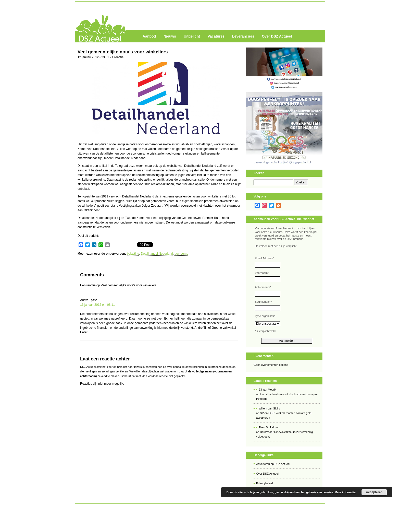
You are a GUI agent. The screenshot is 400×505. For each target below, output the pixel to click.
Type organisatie (265, 316)
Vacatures (216, 36)
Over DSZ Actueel (277, 36)
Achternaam (263, 287)
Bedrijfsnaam (263, 301)
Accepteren (374, 492)
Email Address (264, 258)
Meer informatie (345, 492)
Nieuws (170, 36)
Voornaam (262, 272)
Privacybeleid (264, 483)
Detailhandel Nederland (157, 253)
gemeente (181, 253)
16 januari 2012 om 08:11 (97, 305)
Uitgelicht (192, 36)
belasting (133, 253)
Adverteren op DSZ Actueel (273, 463)
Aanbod (149, 36)
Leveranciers (243, 36)
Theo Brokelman (269, 427)
